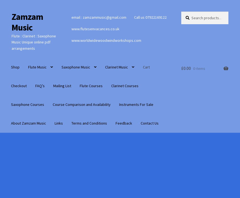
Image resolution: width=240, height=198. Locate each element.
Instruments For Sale (136, 104)
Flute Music (37, 67)
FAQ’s (40, 85)
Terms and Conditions (89, 123)
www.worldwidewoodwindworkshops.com (106, 40)
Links (59, 123)
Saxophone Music (76, 67)
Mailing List (62, 85)
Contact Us (150, 123)
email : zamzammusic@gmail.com (98, 17)
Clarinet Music (116, 67)
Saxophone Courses (27, 104)
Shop (15, 67)
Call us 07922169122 (150, 17)
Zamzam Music (27, 22)
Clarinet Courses (124, 85)
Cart (146, 67)
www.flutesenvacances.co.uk (95, 28)
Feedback (124, 123)
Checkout (19, 85)
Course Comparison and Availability (82, 104)
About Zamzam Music (28, 123)
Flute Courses (91, 85)
